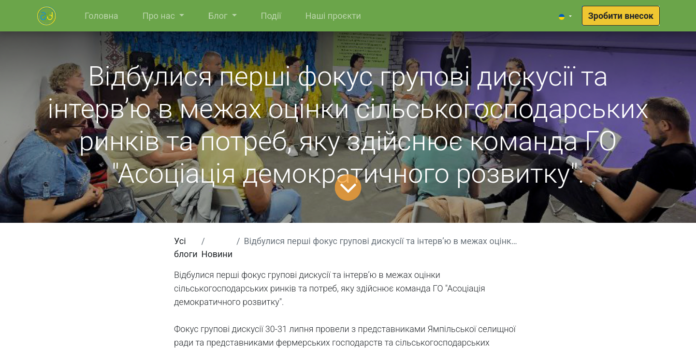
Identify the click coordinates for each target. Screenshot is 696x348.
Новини (217, 254)
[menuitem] (101, 16)
